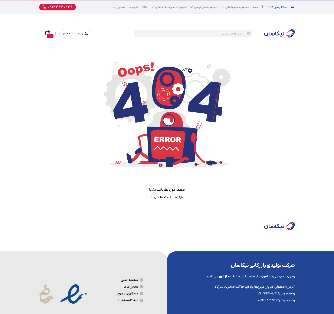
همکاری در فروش (126, 293)
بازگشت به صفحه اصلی (167, 197)
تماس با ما (131, 287)
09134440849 (267, 293)
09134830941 (267, 300)
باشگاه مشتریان (127, 300)
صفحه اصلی (129, 280)
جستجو (248, 33)
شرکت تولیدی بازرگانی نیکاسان (263, 265)
